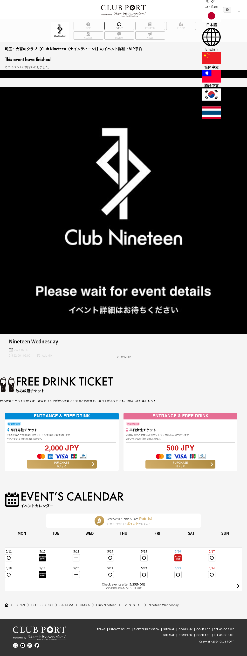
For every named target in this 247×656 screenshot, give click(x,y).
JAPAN (20, 605)
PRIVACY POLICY (119, 629)
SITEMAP (169, 629)
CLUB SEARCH (42, 605)
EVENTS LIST (132, 605)
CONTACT (203, 629)
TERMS (101, 629)
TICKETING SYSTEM (146, 629)
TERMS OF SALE (224, 629)
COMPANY (185, 629)
